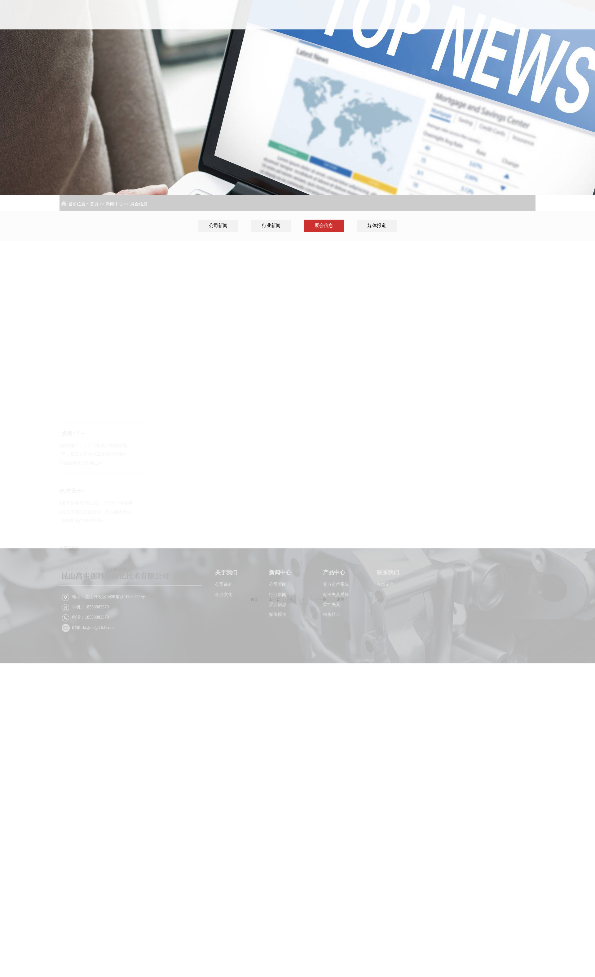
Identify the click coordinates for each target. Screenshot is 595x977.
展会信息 (139, 204)
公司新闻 (218, 225)
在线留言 (385, 600)
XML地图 (460, 687)
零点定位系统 (336, 600)
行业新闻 (271, 225)
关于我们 (396, 38)
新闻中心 (436, 38)
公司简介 (223, 600)
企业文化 (223, 611)
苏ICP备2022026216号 (427, 687)
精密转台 (331, 631)
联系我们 (516, 38)
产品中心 (476, 38)
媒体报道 (377, 225)
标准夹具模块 (336, 611)
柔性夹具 (331, 621)
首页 (356, 38)
